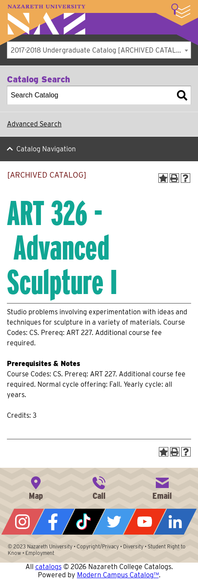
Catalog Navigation (46, 149)
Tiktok (83, 522)
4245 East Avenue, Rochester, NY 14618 (36, 487)
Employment (39, 553)
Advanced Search (34, 124)
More (180, 10)
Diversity (133, 546)
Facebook (53, 522)
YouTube (144, 522)
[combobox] (99, 50)
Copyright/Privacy (98, 546)
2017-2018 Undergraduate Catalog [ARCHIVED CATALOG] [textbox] (99, 50)
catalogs (48, 567)
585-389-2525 (99, 487)
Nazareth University (46, 19)
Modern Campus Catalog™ (118, 575)
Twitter (114, 522)
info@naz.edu (162, 487)
